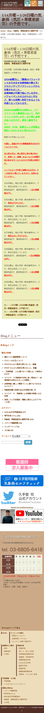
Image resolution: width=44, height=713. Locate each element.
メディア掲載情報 (10, 691)
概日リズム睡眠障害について (15, 357)
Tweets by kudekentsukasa (22, 507)
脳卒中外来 (23, 666)
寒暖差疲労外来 (25, 660)
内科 (5, 648)
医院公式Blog (7, 688)
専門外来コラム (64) (12, 416)
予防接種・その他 (8, 678)
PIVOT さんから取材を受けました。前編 (20, 368)
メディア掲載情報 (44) (13, 423)
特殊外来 (20, 645)
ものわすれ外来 (25, 663)
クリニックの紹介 (17, 633)
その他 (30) (8, 430)
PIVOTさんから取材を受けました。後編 (20, 364)
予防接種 (7, 681)
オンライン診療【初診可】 (22, 641)
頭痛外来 (22, 648)
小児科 (6, 654)
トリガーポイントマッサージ (14, 684)
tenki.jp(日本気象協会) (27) (15, 412)
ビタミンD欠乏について (13, 361)
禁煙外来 (22, 668)
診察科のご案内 (8, 645)
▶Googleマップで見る (11, 628)
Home (3, 31)
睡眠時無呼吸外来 (25, 671)
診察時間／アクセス (19, 639)
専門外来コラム (9, 694)
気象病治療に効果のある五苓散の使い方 (20, 390)
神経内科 (7, 651)
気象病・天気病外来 (26, 657)
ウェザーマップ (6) (11, 427)
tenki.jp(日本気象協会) (12, 696)
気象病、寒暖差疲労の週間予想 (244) (19, 419)
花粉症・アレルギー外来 (28, 674)
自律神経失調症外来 (26, 654)
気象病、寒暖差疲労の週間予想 (17, 64)
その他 (6, 702)
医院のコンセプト (18, 636)
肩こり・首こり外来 (26, 651)
